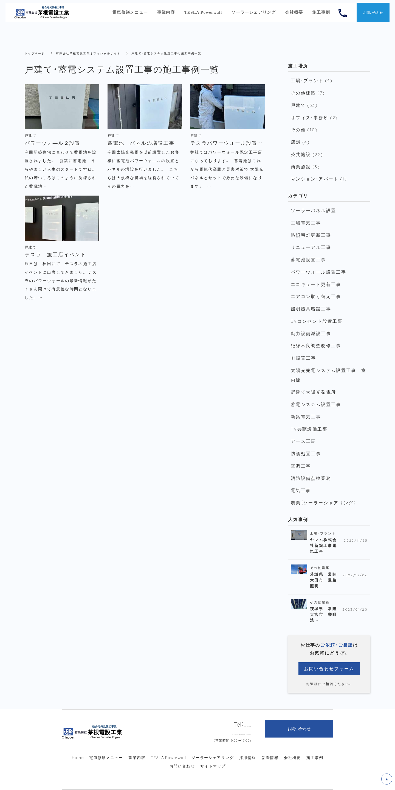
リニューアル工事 (310, 241)
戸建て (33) (304, 104)
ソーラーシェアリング (212, 741)
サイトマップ (212, 749)
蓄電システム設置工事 (314, 392)
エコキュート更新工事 (314, 277)
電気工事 (300, 475)
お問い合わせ (182, 749)
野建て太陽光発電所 (312, 380)
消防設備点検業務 (310, 463)
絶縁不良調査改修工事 (314, 336)
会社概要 (292, 741)
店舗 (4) (300, 139)
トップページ (36, 53)
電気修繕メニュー (106, 741)
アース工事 (302, 427)
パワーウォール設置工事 (317, 265)
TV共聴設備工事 (308, 416)
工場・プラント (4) (311, 80)
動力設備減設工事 (310, 324)
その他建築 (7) (307, 92)
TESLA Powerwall (168, 741)
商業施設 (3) (304, 163)
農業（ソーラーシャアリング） (322, 486)
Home (78, 741)
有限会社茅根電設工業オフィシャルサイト (96, 53)
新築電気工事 (305, 404)
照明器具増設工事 (310, 300)
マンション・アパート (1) (317, 175)
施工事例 (314, 741)
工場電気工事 (305, 218)
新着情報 (270, 741)
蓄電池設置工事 (307, 253)
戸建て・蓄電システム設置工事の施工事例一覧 (184, 53)
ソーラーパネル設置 (312, 206)
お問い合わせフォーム (329, 652)
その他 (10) (303, 127)
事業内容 (136, 741)
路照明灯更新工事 (310, 229)
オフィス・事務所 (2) (313, 116)
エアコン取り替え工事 (314, 288)
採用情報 (247, 741)
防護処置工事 (305, 439)
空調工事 (300, 451)
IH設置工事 (303, 347)
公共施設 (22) (306, 151)
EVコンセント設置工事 (315, 312)
